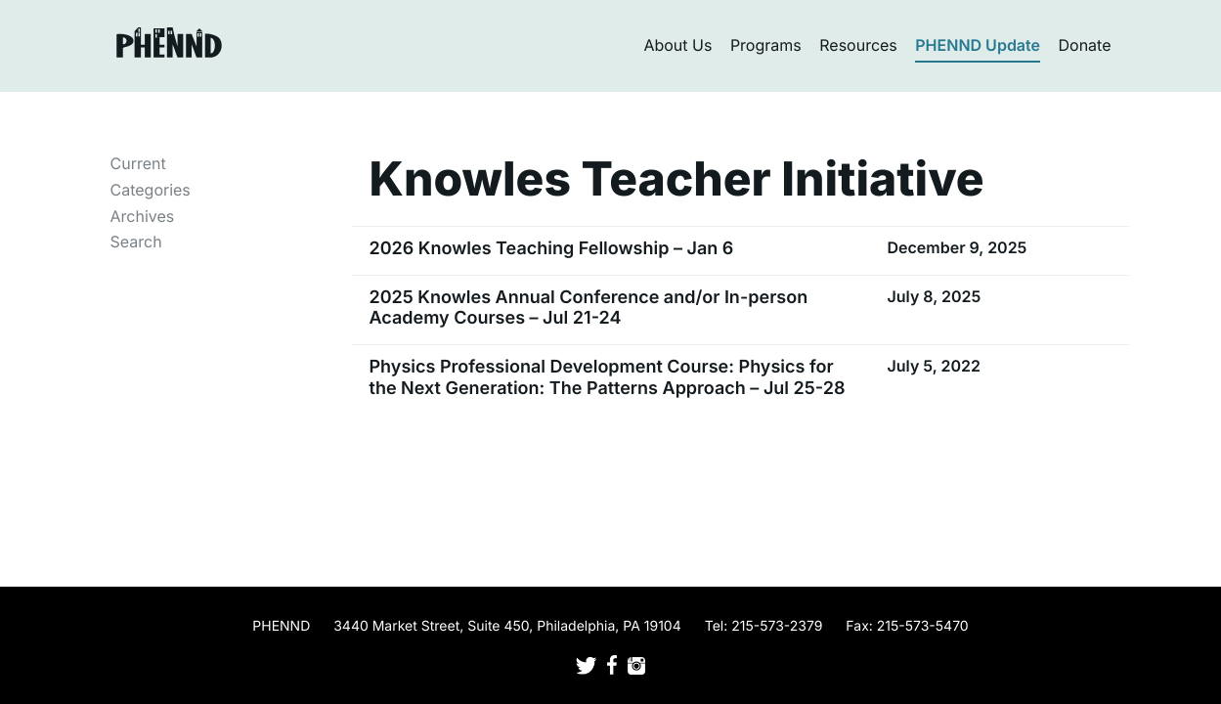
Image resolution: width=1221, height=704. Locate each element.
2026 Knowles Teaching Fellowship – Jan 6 (552, 249)
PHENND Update (977, 45)
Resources (858, 45)
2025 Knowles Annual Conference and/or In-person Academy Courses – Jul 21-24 (589, 308)
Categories (150, 189)
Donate (1085, 45)
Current (138, 163)
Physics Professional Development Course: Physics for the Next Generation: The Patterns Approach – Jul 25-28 (608, 378)
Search (136, 241)
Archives (142, 216)
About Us (677, 45)
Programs (766, 45)
